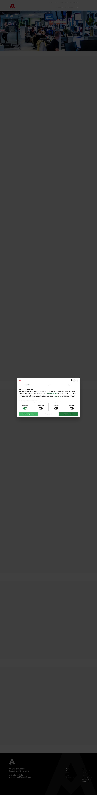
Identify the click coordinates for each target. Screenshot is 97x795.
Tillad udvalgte (48, 414)
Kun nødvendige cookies (28, 414)
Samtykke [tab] (27, 384)
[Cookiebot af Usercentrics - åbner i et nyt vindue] (72, 380)
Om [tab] (69, 384)
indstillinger (57, 396)
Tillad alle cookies (68, 414)
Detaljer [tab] (48, 384)
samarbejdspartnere (52, 393)
